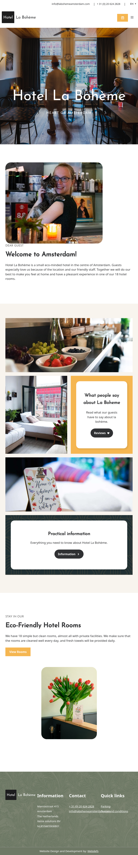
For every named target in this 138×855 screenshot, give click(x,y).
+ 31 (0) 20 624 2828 (108, 4)
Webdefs (93, 851)
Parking (106, 806)
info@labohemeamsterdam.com (71, 4)
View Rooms (18, 652)
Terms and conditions (114, 811)
